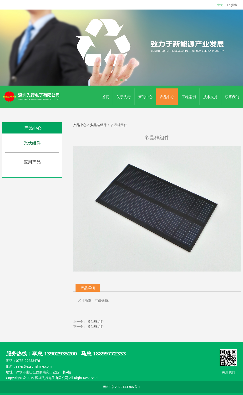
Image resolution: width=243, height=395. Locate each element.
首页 (105, 96)
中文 (220, 5)
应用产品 (32, 162)
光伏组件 (32, 143)
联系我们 (232, 96)
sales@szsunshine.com (34, 366)
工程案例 (189, 96)
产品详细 (88, 287)
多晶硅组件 (98, 125)
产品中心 (167, 96)
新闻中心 (145, 96)
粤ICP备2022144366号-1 (121, 387)
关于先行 (123, 96)
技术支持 (210, 96)
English (232, 5)
